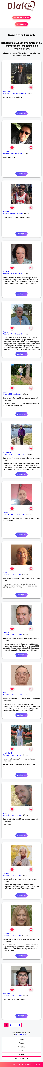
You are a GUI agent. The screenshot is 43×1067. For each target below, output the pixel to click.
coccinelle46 (7, 753)
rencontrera (7, 452)
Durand (5, 332)
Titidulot (6, 151)
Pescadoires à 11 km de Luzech (14, 454)
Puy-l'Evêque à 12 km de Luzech (14, 514)
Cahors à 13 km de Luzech (12, 575)
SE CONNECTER (21, 24)
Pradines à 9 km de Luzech (12, 274)
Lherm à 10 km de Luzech (12, 394)
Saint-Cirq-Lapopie (21, 1058)
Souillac (21, 1051)
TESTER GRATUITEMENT (21, 17)
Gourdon (21, 1047)
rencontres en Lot (22, 1035)
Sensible (6, 272)
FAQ (14, 1064)
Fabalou (5, 512)
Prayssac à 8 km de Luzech (13, 214)
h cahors (6, 633)
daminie (5, 873)
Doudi (5, 392)
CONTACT (37, 1064)
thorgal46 (6, 994)
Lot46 (5, 573)
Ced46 (5, 813)
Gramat (21, 1055)
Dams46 (6, 212)
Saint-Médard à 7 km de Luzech (14, 93)
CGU (18, 1064)
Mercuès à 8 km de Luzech (12, 153)
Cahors (21, 1039)
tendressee (7, 933)
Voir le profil (21, 113)
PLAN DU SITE (27, 1064)
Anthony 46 (7, 91)
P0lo (4, 693)
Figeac (21, 1043)
